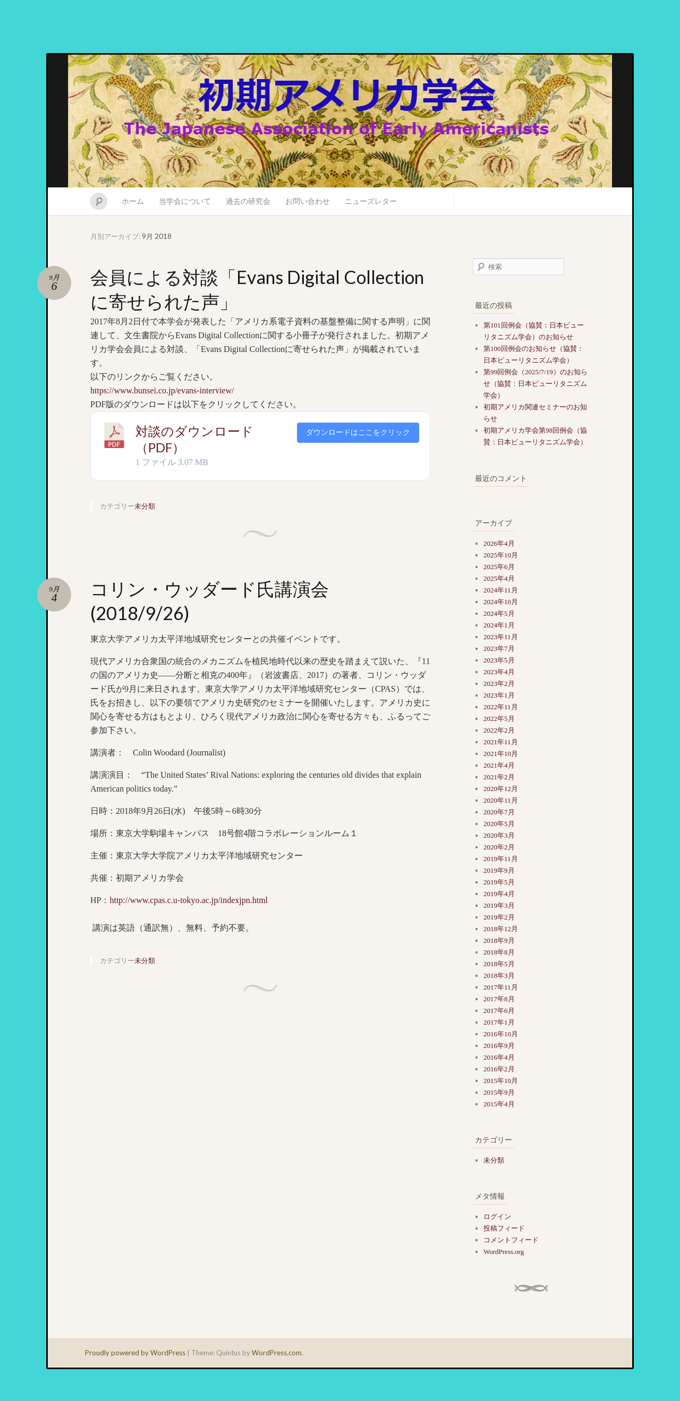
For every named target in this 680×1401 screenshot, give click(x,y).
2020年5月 (499, 824)
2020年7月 (499, 812)
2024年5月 (499, 613)
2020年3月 (499, 835)
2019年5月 (499, 882)
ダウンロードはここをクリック (358, 432)
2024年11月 (500, 590)
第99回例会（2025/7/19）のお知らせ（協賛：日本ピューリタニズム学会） (535, 383)
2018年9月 (499, 940)
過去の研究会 (248, 200)
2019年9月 (499, 870)
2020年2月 (499, 847)
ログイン (497, 1216)
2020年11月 (500, 800)
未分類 (144, 506)
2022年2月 (499, 730)
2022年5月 (499, 719)
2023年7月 (499, 648)
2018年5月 (499, 964)
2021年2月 (499, 777)
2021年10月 (500, 754)
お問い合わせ (307, 200)
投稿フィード (504, 1228)
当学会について (185, 200)
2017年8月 (499, 999)
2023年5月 (499, 660)
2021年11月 (500, 742)
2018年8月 (499, 952)
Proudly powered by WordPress (135, 1352)
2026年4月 (499, 543)
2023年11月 (500, 637)
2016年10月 (500, 1034)
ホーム (133, 200)
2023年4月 (499, 672)
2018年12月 (500, 929)
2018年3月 (499, 975)
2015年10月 (500, 1081)
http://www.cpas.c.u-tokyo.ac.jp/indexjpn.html (188, 900)
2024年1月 (499, 625)
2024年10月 (500, 602)
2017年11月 (500, 987)
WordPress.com (277, 1352)
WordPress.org (503, 1252)
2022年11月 (500, 707)
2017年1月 (499, 1022)
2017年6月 (499, 1011)
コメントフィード (511, 1240)
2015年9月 (499, 1092)
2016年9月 (499, 1046)
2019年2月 (499, 917)
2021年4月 (499, 765)
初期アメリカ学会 (340, 121)
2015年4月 (499, 1104)
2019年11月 (500, 859)
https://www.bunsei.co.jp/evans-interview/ (162, 390)
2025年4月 (499, 578)
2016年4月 (499, 1057)
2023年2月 (499, 683)
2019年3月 (499, 905)
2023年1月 (499, 695)
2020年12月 (500, 789)
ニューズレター (371, 200)
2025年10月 (500, 555)
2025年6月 (499, 567)
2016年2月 (499, 1069)
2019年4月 (499, 894)
